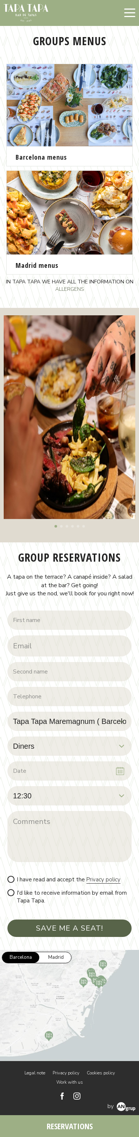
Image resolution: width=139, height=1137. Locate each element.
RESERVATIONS (70, 1125)
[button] (56, 526)
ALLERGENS (69, 289)
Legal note (34, 1073)
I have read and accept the (68, 880)
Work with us (69, 1082)
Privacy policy (103, 879)
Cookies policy (101, 1073)
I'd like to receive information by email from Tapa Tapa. (72, 896)
